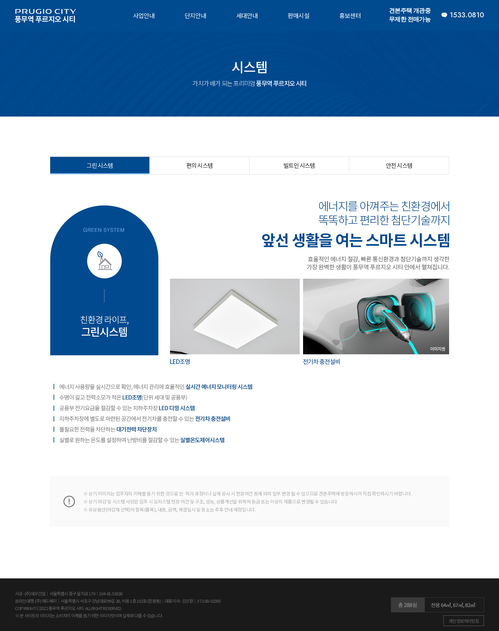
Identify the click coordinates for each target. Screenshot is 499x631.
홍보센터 (350, 15)
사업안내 (144, 15)
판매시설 (298, 15)
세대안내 (247, 15)
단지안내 (195, 15)
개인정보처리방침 (464, 621)
